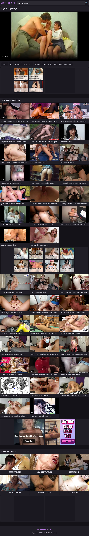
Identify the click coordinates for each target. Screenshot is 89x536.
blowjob (37, 64)
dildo (55, 64)
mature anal (47, 64)
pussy (25, 64)
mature (4, 64)
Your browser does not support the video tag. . (44, 36)
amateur (18, 64)
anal (60, 64)
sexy (30, 64)
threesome (68, 64)
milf (11, 64)
